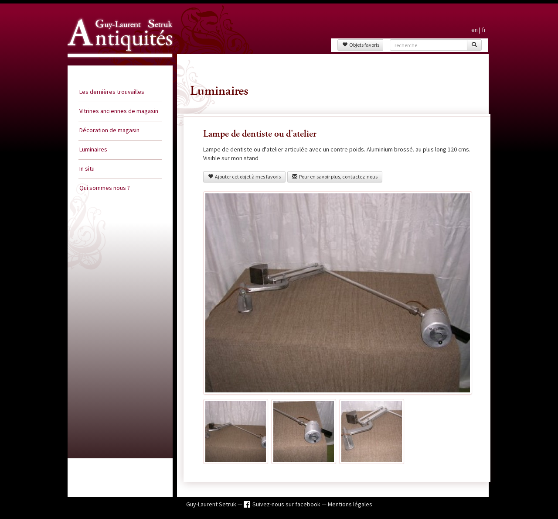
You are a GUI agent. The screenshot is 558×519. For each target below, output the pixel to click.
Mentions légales (350, 504)
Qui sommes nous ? (104, 188)
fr (484, 30)
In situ (87, 168)
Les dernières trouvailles (111, 92)
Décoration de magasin (109, 130)
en (474, 30)
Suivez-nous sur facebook (287, 504)
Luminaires (93, 149)
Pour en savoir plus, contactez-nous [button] (335, 176)
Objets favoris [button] (360, 44)
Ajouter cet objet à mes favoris (244, 176)
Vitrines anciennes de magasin (118, 111)
